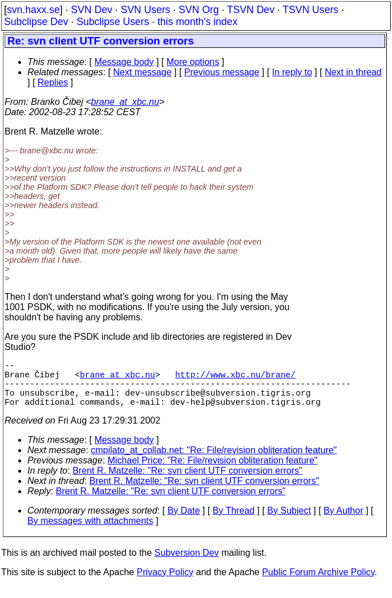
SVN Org (199, 9)
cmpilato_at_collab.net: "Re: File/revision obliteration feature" (214, 461)
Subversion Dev (187, 564)
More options (193, 62)
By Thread (234, 522)
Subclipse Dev (36, 21)
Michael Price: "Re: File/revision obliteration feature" (213, 472)
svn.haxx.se (33, 9)
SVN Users (145, 9)
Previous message (222, 72)
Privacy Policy (164, 583)
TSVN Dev (250, 9)
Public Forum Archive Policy (318, 583)
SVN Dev (91, 9)
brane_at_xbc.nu (125, 102)
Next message (142, 72)
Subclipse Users (112, 21)
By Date (183, 522)
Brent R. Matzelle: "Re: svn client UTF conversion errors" (187, 482)
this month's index (197, 21)
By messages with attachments (90, 532)
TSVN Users (310, 9)
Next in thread (353, 72)
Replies (53, 82)
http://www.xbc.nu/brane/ (235, 378)
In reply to (292, 72)
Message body (123, 62)
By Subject (288, 522)
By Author (343, 522)
